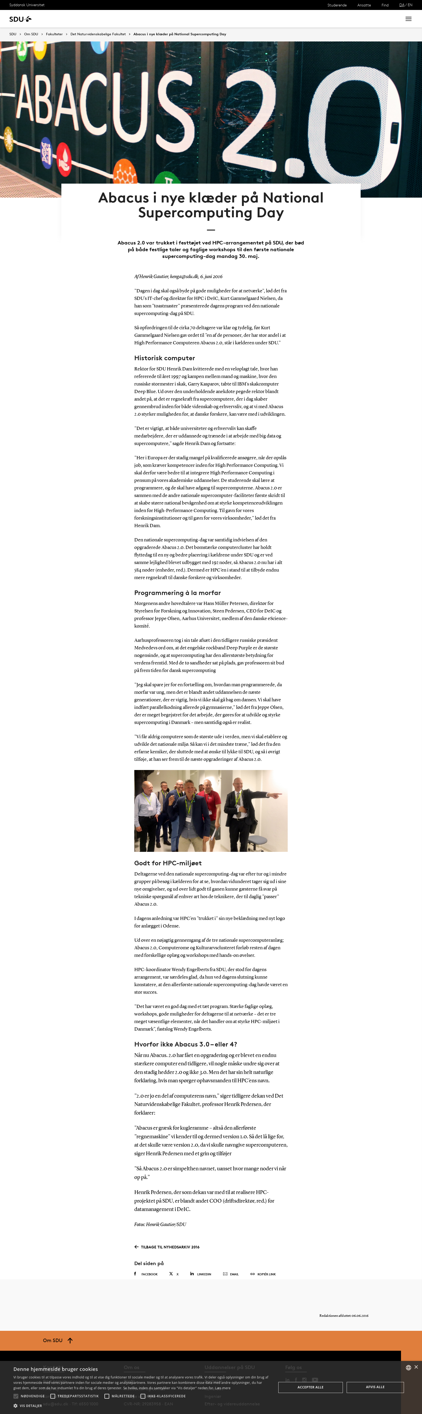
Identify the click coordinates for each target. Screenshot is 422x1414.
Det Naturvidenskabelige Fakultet (98, 34)
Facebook (146, 1256)
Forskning (86, 18)
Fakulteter (54, 34)
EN (410, 4)
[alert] (211, 1387)
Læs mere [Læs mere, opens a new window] (222, 1388)
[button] (15, 1396)
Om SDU (191, 18)
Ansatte (364, 5)
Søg (391, 18)
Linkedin (200, 1255)
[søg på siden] (353, 19)
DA (402, 4)
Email (231, 1256)
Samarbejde (139, 18)
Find (385, 5)
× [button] (416, 1367)
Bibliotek (167, 18)
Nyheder (111, 18)
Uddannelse (57, 18)
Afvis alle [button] (375, 1387)
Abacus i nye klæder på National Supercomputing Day (179, 34)
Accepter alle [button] (310, 1387)
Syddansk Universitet (27, 4)
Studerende (337, 5)
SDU (12, 34)
